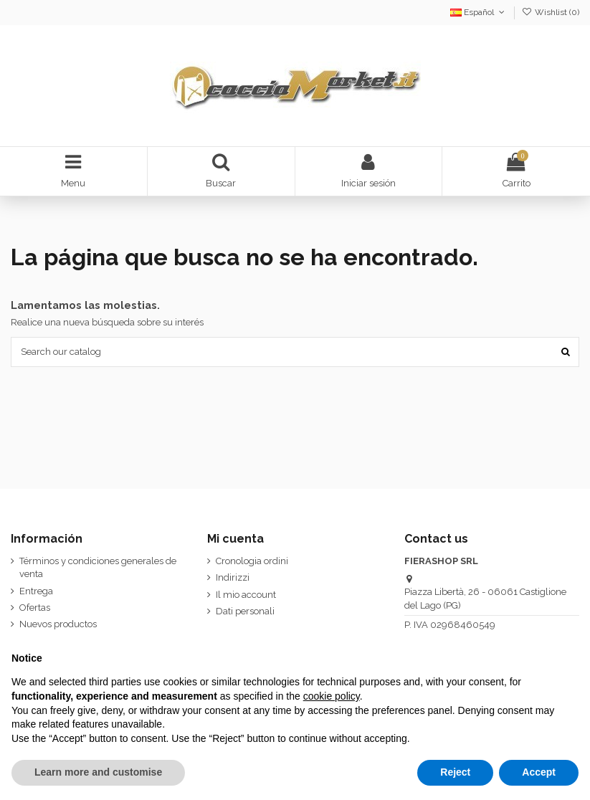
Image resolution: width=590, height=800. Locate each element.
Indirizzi (232, 577)
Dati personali (245, 611)
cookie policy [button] (331, 696)
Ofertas (34, 607)
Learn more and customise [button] (98, 772)
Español (478, 12)
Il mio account (246, 594)
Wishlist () (550, 12)
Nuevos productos (58, 624)
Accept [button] (539, 772)
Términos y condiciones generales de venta (97, 567)
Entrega (36, 591)
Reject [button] (455, 772)
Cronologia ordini (252, 561)
